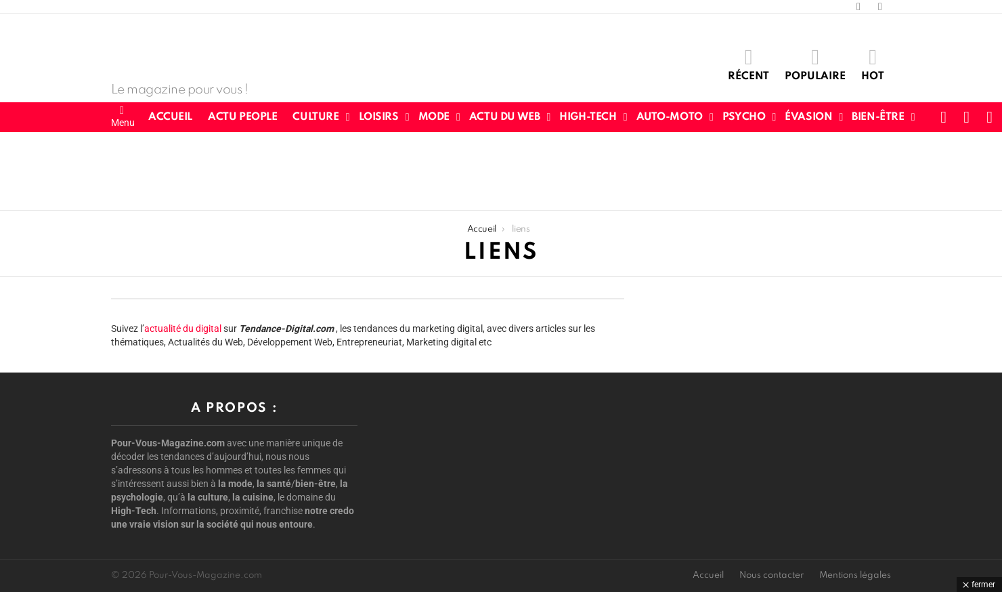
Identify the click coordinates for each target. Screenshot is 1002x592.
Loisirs (379, 117)
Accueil (170, 117)
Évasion (808, 117)
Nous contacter (771, 575)
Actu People (242, 117)
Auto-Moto (669, 117)
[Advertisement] (501, 169)
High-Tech (587, 117)
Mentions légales (855, 575)
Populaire (815, 64)
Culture (315, 117)
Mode (434, 117)
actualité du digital (182, 328)
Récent (748, 64)
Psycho (743, 117)
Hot (872, 64)
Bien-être (878, 117)
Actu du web (504, 117)
